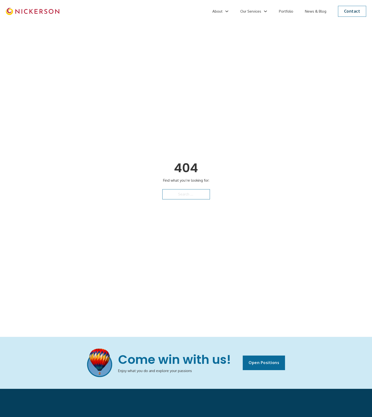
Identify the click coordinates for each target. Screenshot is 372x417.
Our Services (250, 11)
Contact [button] (352, 11)
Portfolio (286, 11)
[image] (32, 11)
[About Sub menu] (227, 11)
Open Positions (264, 362)
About (217, 11)
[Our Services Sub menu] (265, 11)
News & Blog (315, 11)
